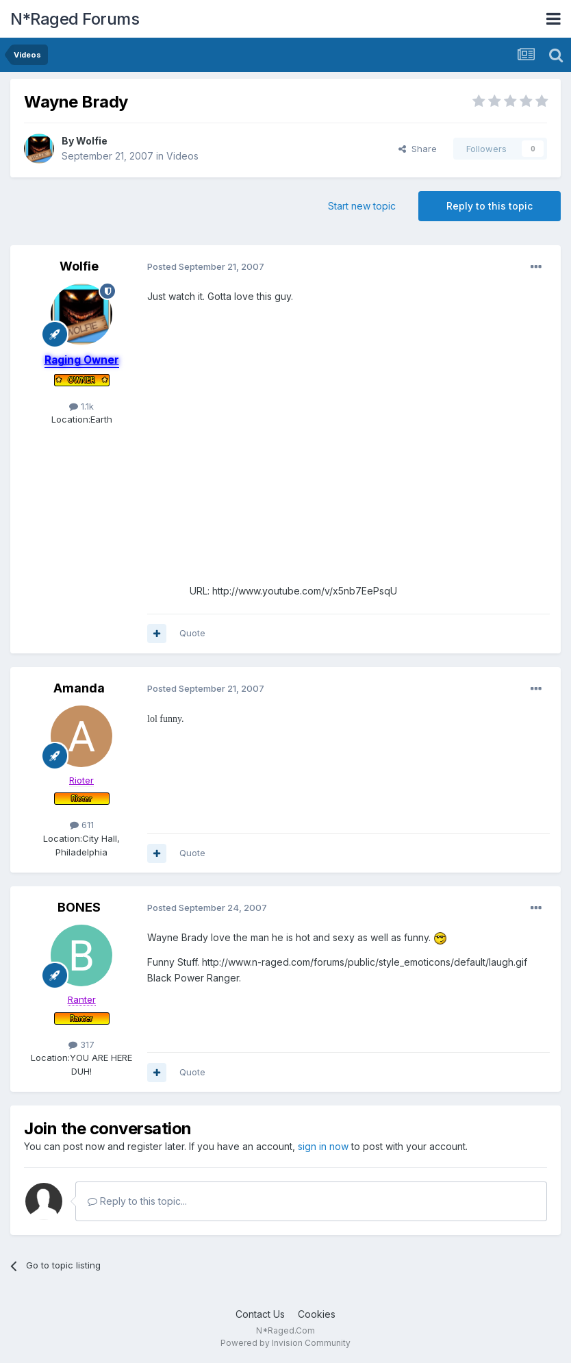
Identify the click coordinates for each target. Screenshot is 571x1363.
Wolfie (91, 141)
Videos (182, 156)
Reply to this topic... (137, 1201)
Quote (192, 632)
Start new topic (362, 206)
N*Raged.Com (285, 1330)
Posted (205, 266)
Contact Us (260, 1314)
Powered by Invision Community (285, 1343)
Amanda (79, 688)
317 (81, 1044)
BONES (79, 907)
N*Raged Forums (74, 19)
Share (417, 148)
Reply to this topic (489, 206)
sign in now (323, 1146)
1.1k (81, 406)
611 (82, 824)
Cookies (316, 1314)
